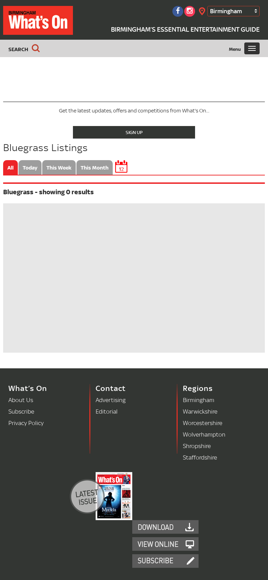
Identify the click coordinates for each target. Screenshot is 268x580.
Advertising (111, 399)
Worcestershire (202, 422)
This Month (95, 167)
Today (30, 167)
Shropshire (197, 445)
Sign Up (134, 132)
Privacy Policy (26, 422)
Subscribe (21, 411)
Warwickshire (200, 411)
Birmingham (226, 11)
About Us (20, 399)
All (10, 167)
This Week (59, 167)
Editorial (107, 411)
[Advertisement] (134, 78)
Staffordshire (200, 457)
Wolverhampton (204, 434)
